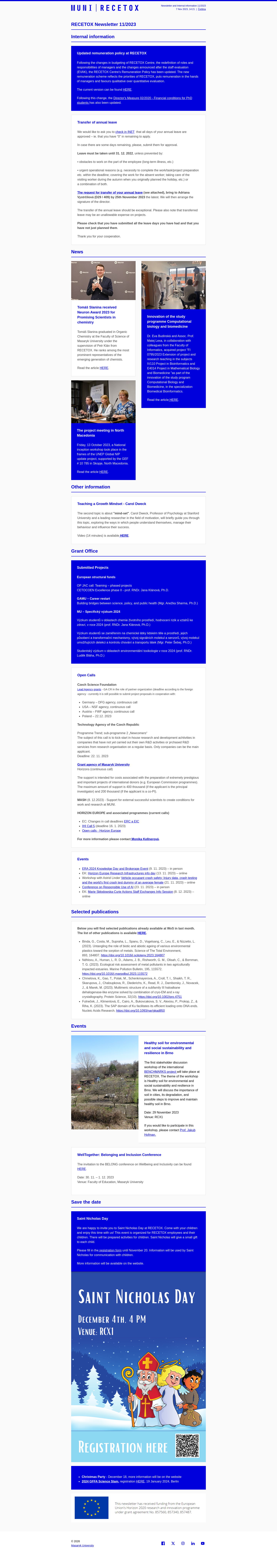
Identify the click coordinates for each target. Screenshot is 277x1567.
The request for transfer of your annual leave (110, 192)
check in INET (124, 131)
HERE (127, 89)
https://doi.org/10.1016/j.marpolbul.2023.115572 (115, 973)
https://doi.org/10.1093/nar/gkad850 (140, 1010)
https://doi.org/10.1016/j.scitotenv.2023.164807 (133, 955)
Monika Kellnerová (145, 839)
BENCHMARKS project (160, 1071)
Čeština (202, 9)
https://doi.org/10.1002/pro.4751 (160, 996)
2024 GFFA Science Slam (100, 1481)
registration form (110, 1250)
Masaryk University (82, 1545)
